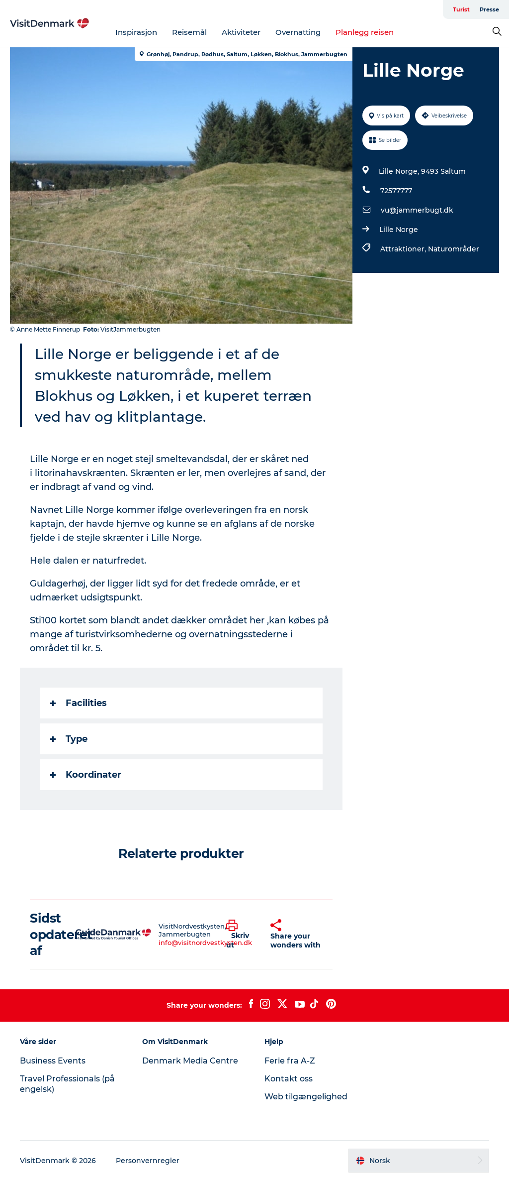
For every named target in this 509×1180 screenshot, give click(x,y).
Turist (461, 9)
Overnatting (298, 32)
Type (68, 738)
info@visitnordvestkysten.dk (205, 942)
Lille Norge (398, 229)
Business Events (52, 1060)
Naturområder (453, 248)
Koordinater (85, 774)
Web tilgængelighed (305, 1096)
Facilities (78, 703)
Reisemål (189, 32)
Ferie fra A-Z (289, 1060)
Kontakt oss (288, 1078)
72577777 (396, 190)
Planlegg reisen (365, 32)
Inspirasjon (136, 32)
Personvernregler (147, 1160)
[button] (240, 934)
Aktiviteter (241, 32)
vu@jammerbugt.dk (417, 210)
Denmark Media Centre (190, 1060)
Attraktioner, (404, 248)
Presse (489, 9)
